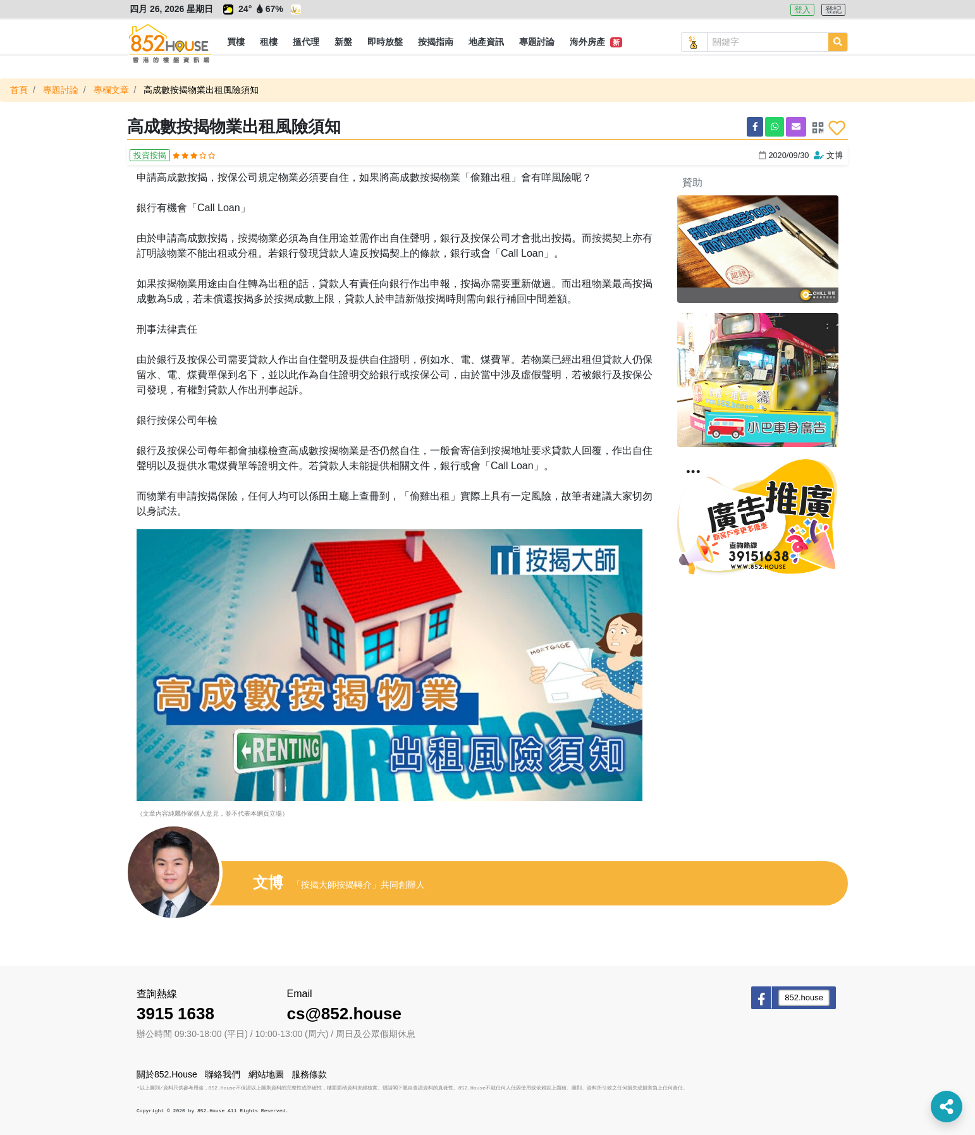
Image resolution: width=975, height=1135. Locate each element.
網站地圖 (266, 1074)
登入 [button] (802, 10)
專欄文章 (111, 90)
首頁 (19, 90)
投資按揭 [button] (149, 155)
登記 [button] (833, 10)
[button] (235, 42)
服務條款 (309, 1074)
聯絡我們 (222, 1074)
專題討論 (60, 90)
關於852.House (167, 1074)
